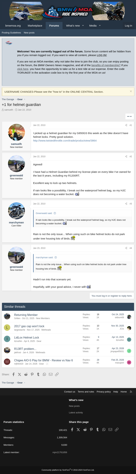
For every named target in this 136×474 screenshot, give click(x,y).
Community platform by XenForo (68, 470)
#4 (131, 248)
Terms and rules (86, 391)
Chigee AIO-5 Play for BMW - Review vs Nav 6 (43, 360)
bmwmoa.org (13, 25)
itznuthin (18, 341)
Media (93, 25)
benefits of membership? (105, 65)
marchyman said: (44, 257)
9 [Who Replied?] (98, 337)
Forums (54, 25)
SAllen (17, 318)
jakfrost (17, 352)
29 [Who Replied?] (98, 360)
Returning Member (26, 314)
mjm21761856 (60, 452)
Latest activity (76, 412)
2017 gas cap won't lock (29, 326)
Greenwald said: (44, 213)
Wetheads (46, 330)
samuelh (8, 109)
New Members (43, 318)
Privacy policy (104, 391)
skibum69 (119, 317)
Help (115, 391)
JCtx (122, 329)
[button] (83, 25)
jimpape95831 (117, 351)
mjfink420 (18, 364)
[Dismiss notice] (130, 92)
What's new (73, 25)
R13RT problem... (25, 348)
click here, (23, 68)
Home (124, 391)
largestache (19, 330)
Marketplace (35, 25)
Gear (39, 341)
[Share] (126, 125)
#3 (131, 204)
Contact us (69, 391)
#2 (131, 156)
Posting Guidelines (11, 32)
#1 (131, 125)
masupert (119, 363)
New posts (29, 32)
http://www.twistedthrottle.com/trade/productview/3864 (65, 140)
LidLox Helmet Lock (26, 337)
